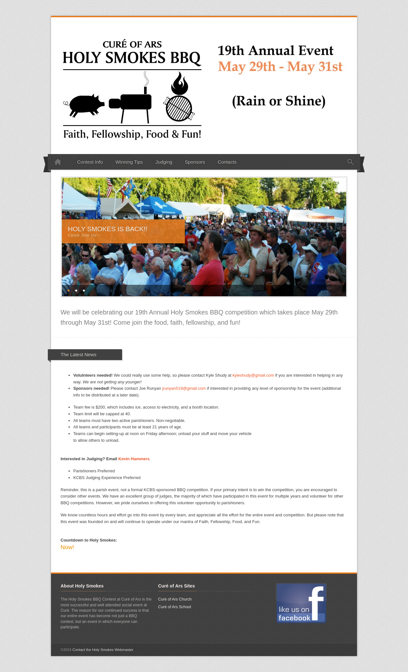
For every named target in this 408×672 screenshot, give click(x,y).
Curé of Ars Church (175, 599)
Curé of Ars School (174, 607)
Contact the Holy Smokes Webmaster (102, 650)
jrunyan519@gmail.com (184, 388)
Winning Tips (129, 162)
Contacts (227, 162)
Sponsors (195, 162)
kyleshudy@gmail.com (253, 375)
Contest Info (90, 162)
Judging (164, 162)
